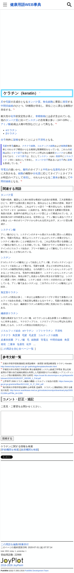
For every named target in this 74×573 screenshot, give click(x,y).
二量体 (54, 177)
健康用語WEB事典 (25, 4)
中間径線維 (7, 105)
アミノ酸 (6, 124)
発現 (65, 101)
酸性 (25, 169)
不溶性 (41, 139)
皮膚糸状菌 (7, 339)
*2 (56, 123)
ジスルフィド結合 (11, 330)
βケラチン (11, 133)
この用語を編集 (9, 544)
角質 (66, 339)
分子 (3, 139)
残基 (58, 156)
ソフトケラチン (44, 330)
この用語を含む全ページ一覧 (17, 348)
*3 (20, 162)
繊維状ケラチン (9, 313)
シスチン (33, 120)
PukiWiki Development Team (37, 571)
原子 (20, 153)
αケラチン (11, 130)
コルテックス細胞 (46, 146)
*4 (21, 181)
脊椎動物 (40, 116)
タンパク (59, 153)
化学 (13, 116)
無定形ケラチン (9, 292)
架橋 (15, 139)
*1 (14, 109)
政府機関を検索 (29, 449)
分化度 (36, 173)
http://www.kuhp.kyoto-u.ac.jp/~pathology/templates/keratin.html (29, 366)
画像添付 (24, 544)
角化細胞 (48, 101)
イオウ (14, 153)
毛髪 (8, 101)
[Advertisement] (37, 49)
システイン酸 (8, 229)
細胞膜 (64, 146)
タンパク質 (34, 101)
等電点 (4, 169)
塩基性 (56, 169)
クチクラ (26, 146)
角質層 (16, 335)
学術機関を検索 (10, 449)
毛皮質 (32, 335)
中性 (45, 169)
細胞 (33, 146)
